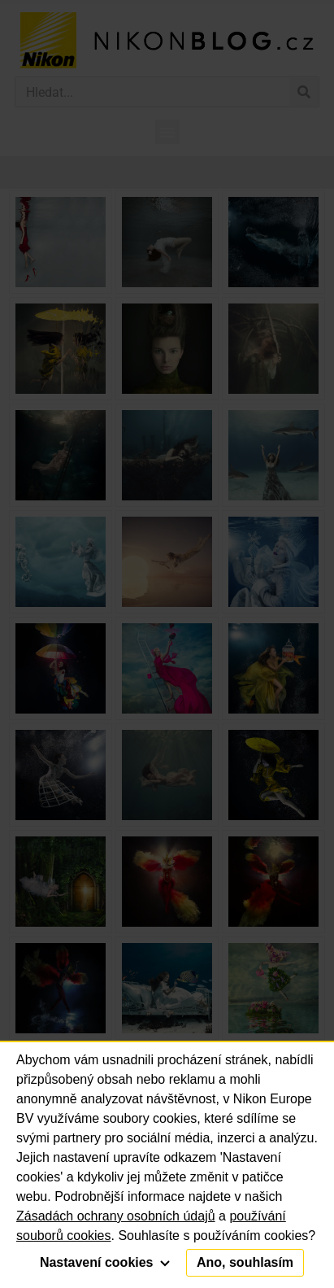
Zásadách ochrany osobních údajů (115, 1216)
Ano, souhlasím (245, 1262)
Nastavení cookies (105, 1262)
